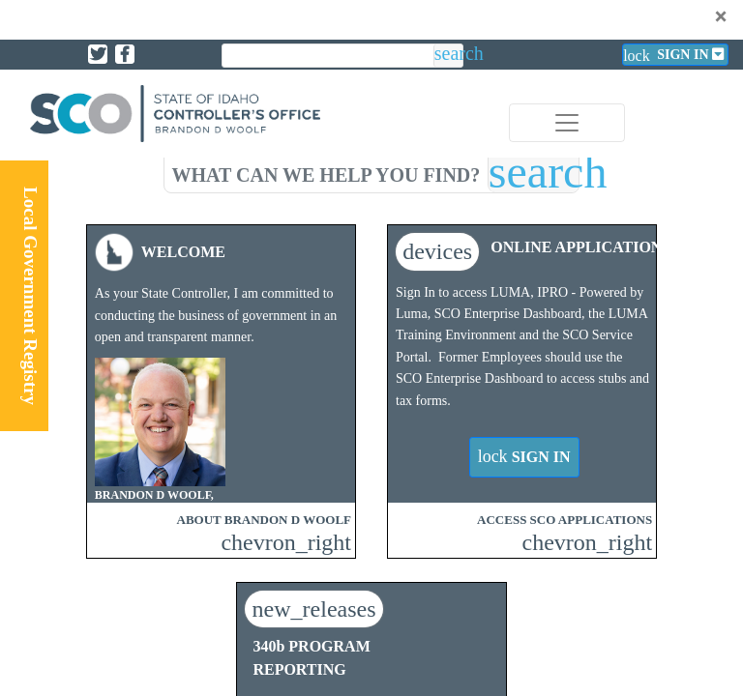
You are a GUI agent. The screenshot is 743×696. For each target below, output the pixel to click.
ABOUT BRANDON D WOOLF (264, 519)
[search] (326, 171)
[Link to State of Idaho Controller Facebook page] (124, 54)
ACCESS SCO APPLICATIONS (564, 519)
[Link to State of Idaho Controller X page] (97, 54)
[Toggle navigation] (567, 122)
